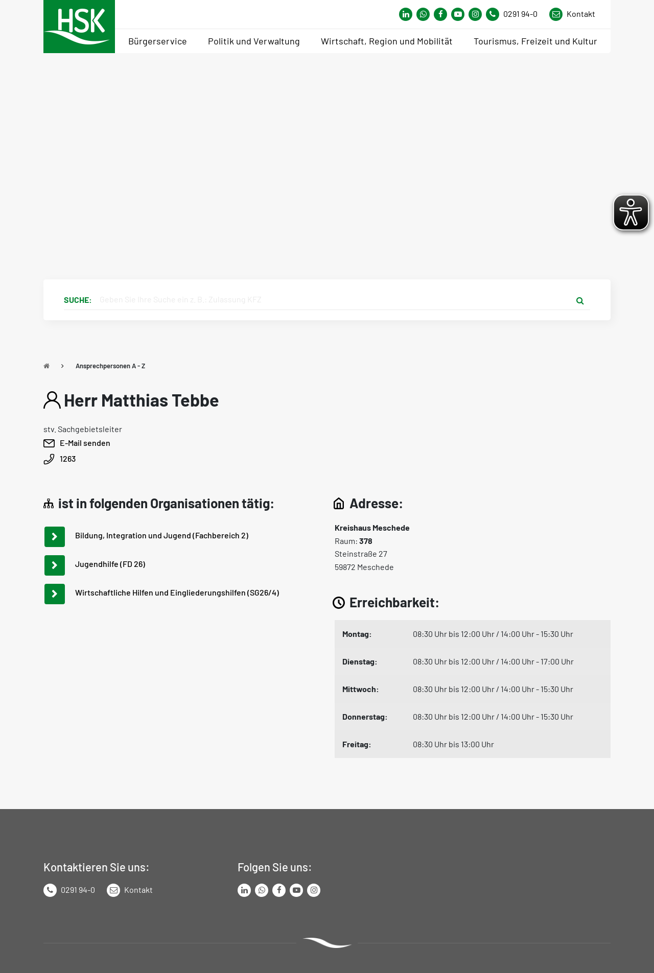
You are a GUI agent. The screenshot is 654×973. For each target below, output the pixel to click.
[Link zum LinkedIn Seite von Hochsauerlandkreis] (244, 890)
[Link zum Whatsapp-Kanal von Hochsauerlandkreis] (405, 14)
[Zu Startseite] (46, 366)
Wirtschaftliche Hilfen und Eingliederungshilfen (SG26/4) (177, 592)
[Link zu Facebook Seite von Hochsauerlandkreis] (440, 14)
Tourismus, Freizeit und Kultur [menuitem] (535, 40)
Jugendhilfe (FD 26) (110, 563)
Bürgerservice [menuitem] (157, 40)
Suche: (78, 299)
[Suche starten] (580, 300)
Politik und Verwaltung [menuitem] (254, 40)
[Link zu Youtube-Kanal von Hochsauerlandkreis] (457, 14)
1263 (68, 458)
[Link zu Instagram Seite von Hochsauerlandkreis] (475, 14)
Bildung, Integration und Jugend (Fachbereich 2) (161, 535)
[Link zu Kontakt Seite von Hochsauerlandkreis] (572, 14)
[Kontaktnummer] (515, 14)
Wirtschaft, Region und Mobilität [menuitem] (387, 40)
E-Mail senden (85, 442)
